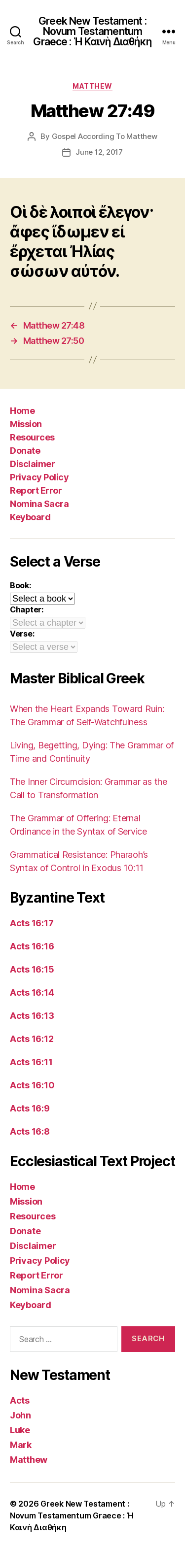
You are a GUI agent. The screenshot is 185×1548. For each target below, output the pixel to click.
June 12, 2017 (99, 152)
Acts (20, 1400)
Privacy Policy (39, 477)
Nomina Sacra (39, 504)
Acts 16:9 (30, 1108)
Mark (21, 1445)
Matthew (92, 86)
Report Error (36, 490)
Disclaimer (32, 464)
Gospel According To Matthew (104, 136)
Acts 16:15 (32, 969)
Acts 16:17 (31, 923)
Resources (32, 437)
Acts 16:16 (32, 946)
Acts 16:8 (30, 1131)
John (20, 1415)
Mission (26, 424)
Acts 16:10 (32, 1085)
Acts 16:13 (32, 1015)
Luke (20, 1430)
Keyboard (30, 517)
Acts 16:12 (31, 1039)
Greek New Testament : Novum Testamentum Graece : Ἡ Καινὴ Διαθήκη (92, 31)
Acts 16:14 (32, 992)
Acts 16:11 (31, 1062)
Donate (25, 450)
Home (22, 410)
